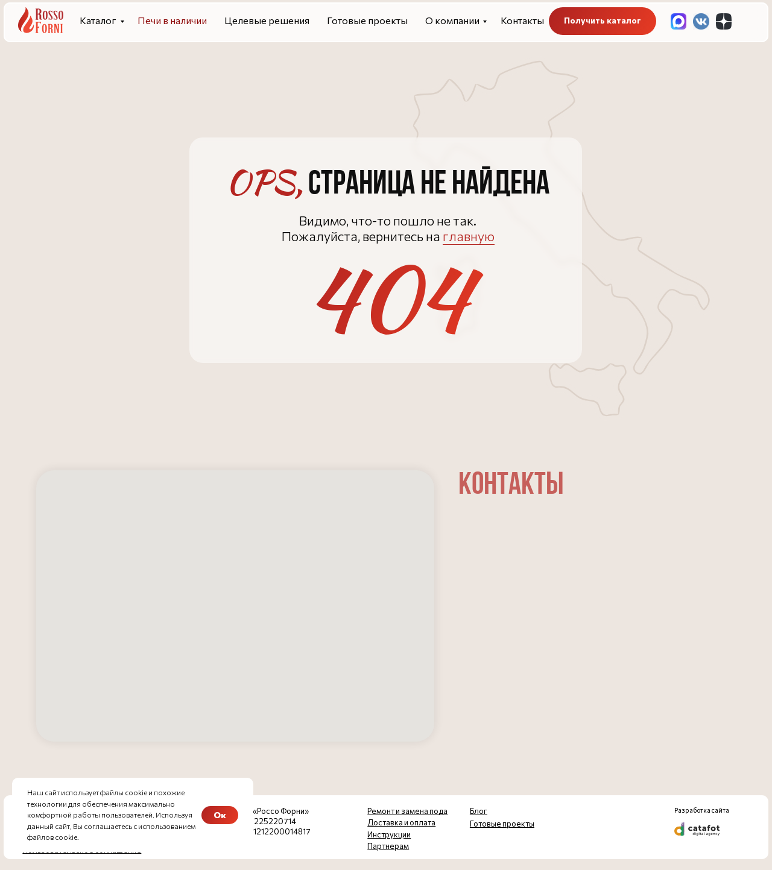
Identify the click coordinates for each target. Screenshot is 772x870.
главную (469, 236)
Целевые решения (266, 20)
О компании (452, 20)
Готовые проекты (367, 20)
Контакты (522, 20)
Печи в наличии (172, 20)
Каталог (98, 20)
